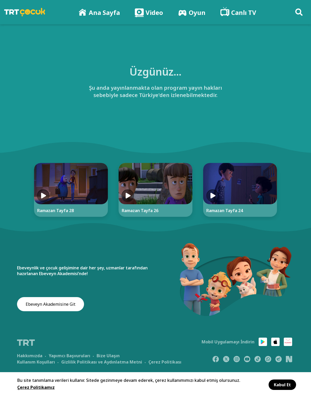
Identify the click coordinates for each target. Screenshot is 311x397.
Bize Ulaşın (108, 355)
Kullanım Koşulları (36, 362)
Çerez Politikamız (36, 387)
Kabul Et (282, 385)
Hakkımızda (29, 355)
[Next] (294, 191)
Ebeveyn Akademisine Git (50, 304)
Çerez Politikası (164, 362)
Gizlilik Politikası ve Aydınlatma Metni (101, 362)
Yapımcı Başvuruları (69, 355)
